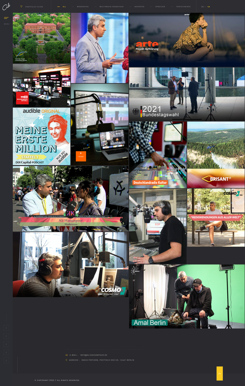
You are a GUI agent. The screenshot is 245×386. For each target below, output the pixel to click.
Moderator (83, 6)
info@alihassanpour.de (93, 355)
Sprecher (160, 6)
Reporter (139, 6)
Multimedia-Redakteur (112, 6)
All (64, 6)
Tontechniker (183, 6)
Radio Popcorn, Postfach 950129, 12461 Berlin (108, 360)
